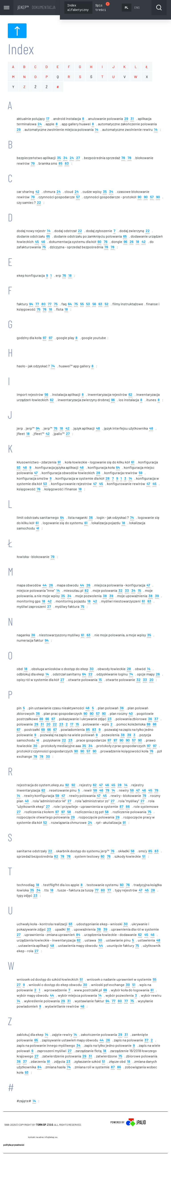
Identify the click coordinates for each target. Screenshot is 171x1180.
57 (78, 197)
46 (43, 242)
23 (110, 719)
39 (111, 596)
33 (127, 590)
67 (53, 719)
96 (125, 242)
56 (94, 304)
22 (39, 202)
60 (99, 242)
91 (59, 462)
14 (96, 129)
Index (21, 49)
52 (106, 304)
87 (121, 806)
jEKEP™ (36, 7)
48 (98, 428)
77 (37, 304)
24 (40, 124)
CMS (42, 1166)
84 (78, 935)
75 (44, 247)
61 (132, 462)
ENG (137, 7)
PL (126, 7)
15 (139, 590)
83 (67, 163)
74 (53, 366)
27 (78, 158)
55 (82, 304)
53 (88, 304)
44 (45, 585)
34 (65, 158)
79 (33, 163)
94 (31, 304)
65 (48, 236)
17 (47, 119)
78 (123, 158)
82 (87, 590)
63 (100, 304)
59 (140, 473)
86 (128, 806)
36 (91, 517)
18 (137, 242)
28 (98, 473)
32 (120, 590)
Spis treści (102, 7)
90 (139, 197)
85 (60, 163)
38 (105, 596)
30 (92, 669)
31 (132, 119)
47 (36, 473)
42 (37, 192)
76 (105, 242)
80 (43, 304)
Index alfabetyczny (78, 7)
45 (37, 242)
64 (70, 304)
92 (67, 785)
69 (41, 719)
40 (131, 713)
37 (156, 719)
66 (47, 719)
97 (44, 337)
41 (37, 528)
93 (18, 467)
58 (69, 812)
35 (59, 158)
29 (126, 119)
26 (131, 242)
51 (143, 856)
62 (130, 394)
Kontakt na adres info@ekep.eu (42, 1137)
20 (151, 679)
